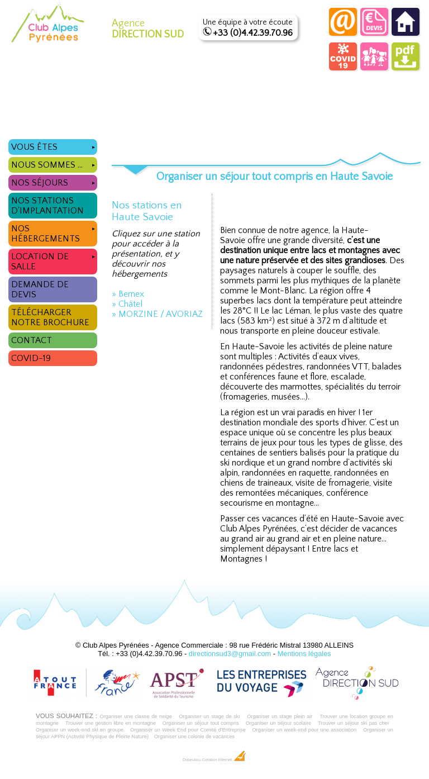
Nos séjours (54, 181)
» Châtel (127, 304)
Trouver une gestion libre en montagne (110, 723)
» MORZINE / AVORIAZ (157, 314)
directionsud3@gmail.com (230, 653)
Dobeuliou (192, 760)
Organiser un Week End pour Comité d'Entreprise (188, 730)
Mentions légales (304, 653)
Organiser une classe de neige (135, 716)
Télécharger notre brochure (50, 317)
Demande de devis (40, 289)
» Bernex (128, 294)
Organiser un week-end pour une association (304, 730)
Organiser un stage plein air (279, 716)
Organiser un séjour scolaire (279, 723)
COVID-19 (31, 358)
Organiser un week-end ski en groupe (79, 730)
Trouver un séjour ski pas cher (353, 723)
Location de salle (54, 260)
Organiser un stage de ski (209, 716)
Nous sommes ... (54, 163)
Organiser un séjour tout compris (201, 723)
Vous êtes (54, 145)
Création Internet (224, 760)
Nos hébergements (54, 232)
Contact (31, 340)
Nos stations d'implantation (47, 206)
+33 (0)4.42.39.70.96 (253, 33)
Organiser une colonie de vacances (194, 736)
